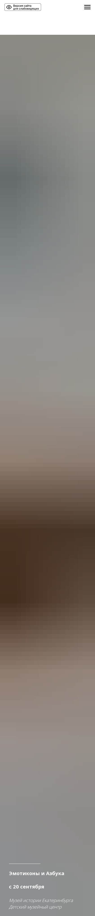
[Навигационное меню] (87, 7)
